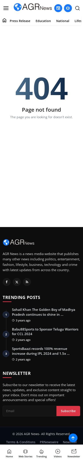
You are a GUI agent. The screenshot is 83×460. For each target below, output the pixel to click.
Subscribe (68, 411)
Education (43, 21)
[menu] (6, 8)
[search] (77, 8)
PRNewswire (49, 442)
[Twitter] (17, 282)
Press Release (20, 21)
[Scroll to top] (73, 438)
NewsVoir (70, 442)
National (62, 21)
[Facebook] (7, 282)
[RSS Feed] (27, 282)
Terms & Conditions (20, 442)
